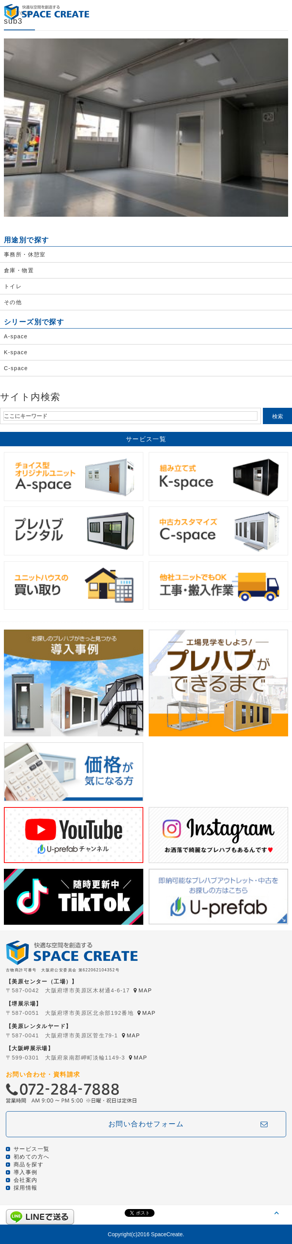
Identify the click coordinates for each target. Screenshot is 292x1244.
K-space (16, 352)
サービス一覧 (31, 1149)
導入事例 (26, 1172)
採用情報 (26, 1188)
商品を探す (28, 1164)
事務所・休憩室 (25, 254)
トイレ (13, 286)
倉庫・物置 (19, 270)
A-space (16, 336)
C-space (16, 368)
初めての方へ (31, 1157)
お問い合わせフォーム (146, 1124)
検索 (277, 416)
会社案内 (26, 1180)
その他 (13, 302)
